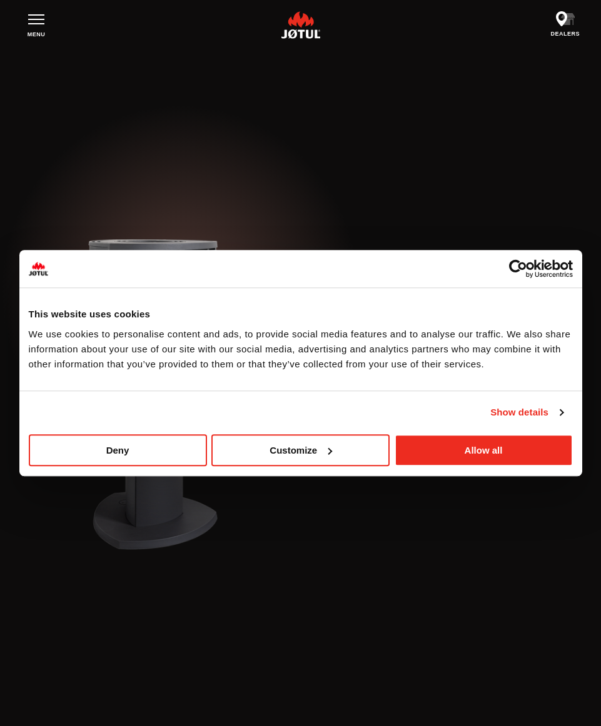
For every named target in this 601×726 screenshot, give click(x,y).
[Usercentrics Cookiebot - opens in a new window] (518, 268)
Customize (301, 450)
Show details (519, 412)
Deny (117, 450)
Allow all (484, 450)
